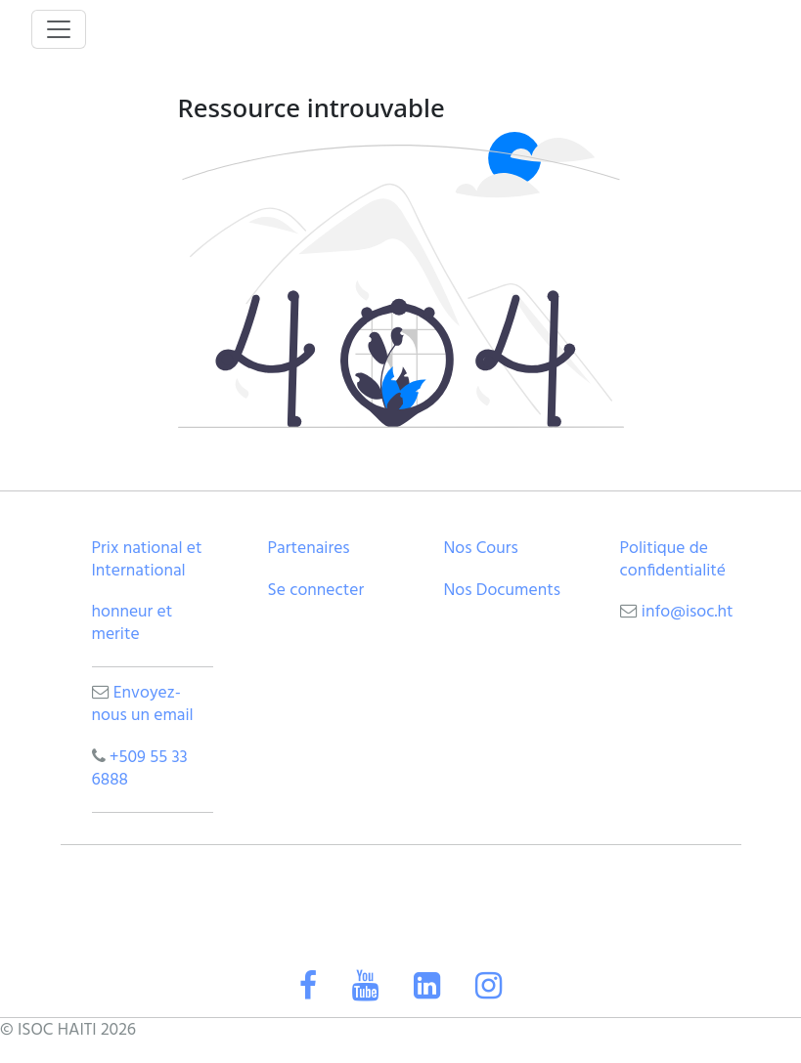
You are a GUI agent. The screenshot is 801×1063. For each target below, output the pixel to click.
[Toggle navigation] (58, 29)
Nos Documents (502, 590)
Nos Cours (481, 548)
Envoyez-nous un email (143, 704)
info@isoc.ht (688, 612)
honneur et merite (132, 623)
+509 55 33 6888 (140, 769)
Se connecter (316, 590)
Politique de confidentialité (673, 559)
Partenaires (309, 548)
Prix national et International (147, 559)
